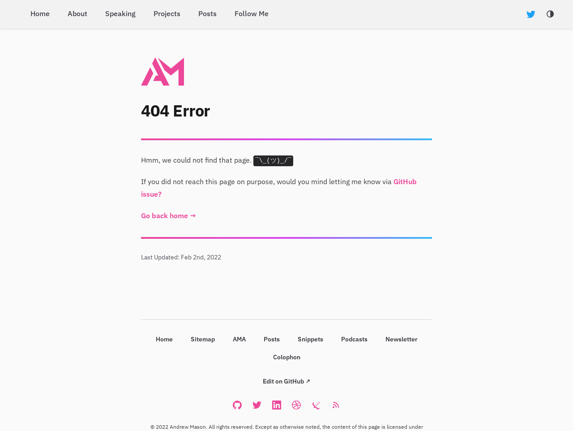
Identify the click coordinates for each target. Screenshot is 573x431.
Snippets (310, 339)
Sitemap (203, 339)
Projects (167, 14)
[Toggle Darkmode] (551, 14)
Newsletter (401, 339)
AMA (239, 339)
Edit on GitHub (283, 382)
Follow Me (252, 14)
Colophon (286, 357)
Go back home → (168, 216)
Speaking (120, 14)
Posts (207, 14)
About (77, 14)
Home (40, 14)
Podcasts (354, 339)
